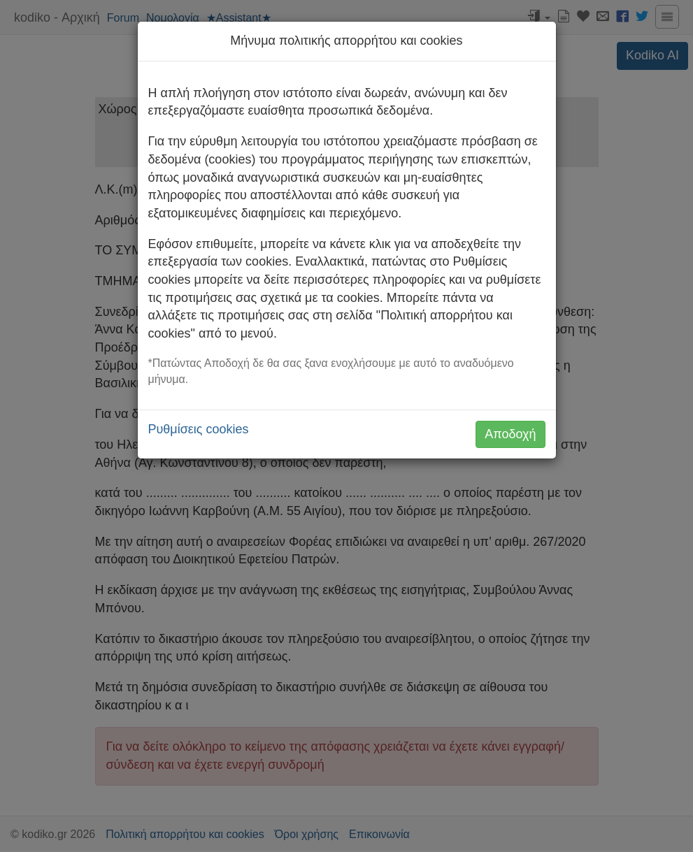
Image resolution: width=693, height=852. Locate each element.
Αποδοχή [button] (510, 434)
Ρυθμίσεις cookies (198, 429)
